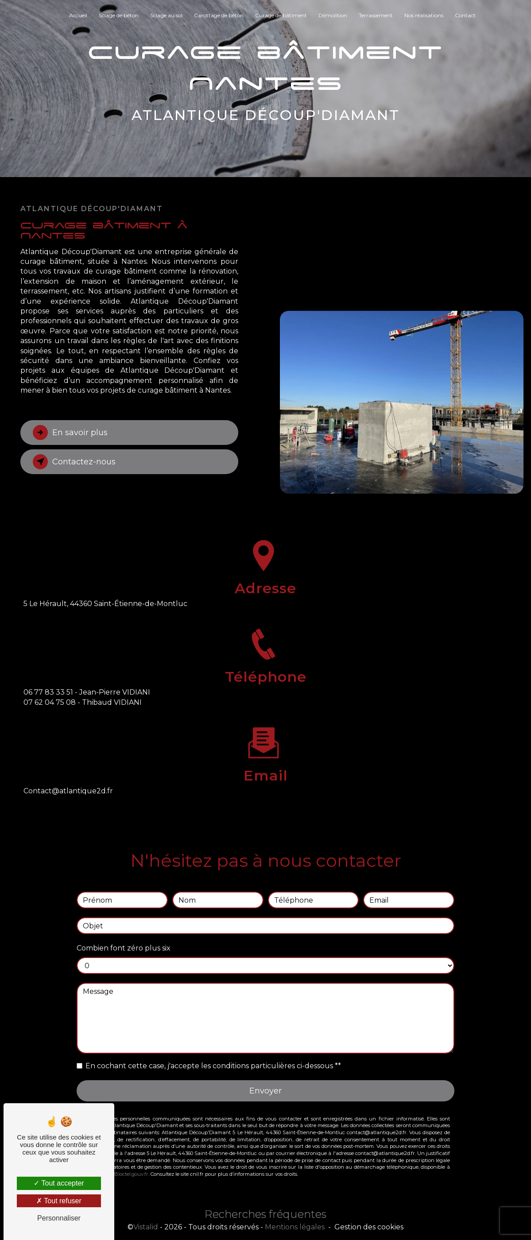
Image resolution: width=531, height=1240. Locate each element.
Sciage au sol (166, 15)
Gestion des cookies (368, 1227)
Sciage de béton (119, 15)
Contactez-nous (77, 461)
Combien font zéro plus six (124, 929)
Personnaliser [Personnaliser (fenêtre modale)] (59, 1218)
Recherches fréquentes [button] (265, 1214)
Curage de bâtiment (281, 15)
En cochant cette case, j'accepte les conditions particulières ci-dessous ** (213, 1047)
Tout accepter (59, 1183)
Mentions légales (295, 1227)
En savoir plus (73, 432)
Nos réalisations (423, 15)
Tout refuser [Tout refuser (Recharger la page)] (58, 1201)
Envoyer (265, 1072)
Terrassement (376, 15)
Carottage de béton (219, 15)
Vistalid (145, 1227)
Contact (465, 15)
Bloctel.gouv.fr (131, 1156)
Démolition (332, 15)
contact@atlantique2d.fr (68, 772)
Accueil (78, 15)
